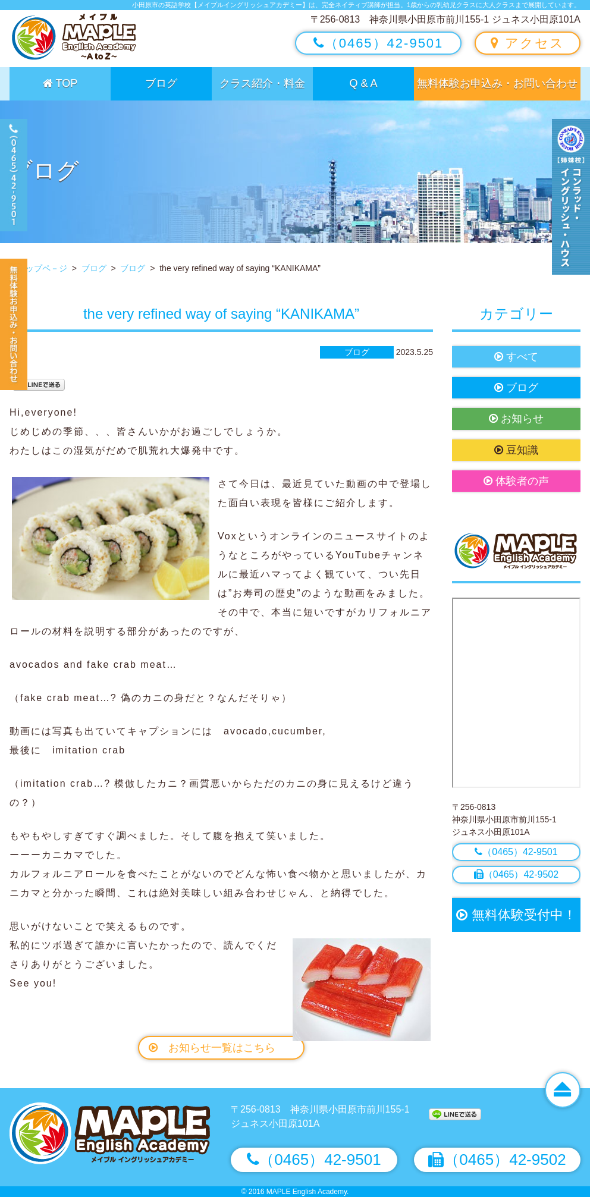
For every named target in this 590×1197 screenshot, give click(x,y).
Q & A (363, 83)
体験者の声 (516, 481)
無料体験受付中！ (516, 914)
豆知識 (516, 450)
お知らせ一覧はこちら (212, 1048)
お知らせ (516, 419)
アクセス (527, 43)
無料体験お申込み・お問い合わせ (497, 83)
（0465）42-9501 (378, 43)
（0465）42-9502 (516, 874)
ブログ (161, 83)
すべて (516, 357)
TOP (60, 83)
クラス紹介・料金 (262, 83)
